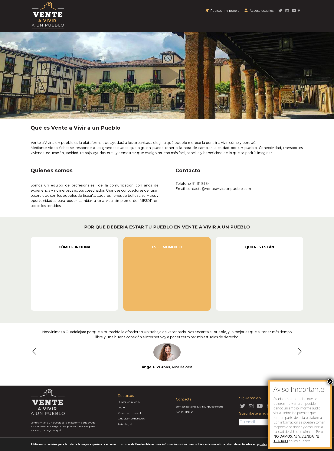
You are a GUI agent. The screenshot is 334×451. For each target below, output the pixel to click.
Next (298, 350)
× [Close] (330, 381)
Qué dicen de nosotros (131, 418)
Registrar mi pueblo (130, 413)
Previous (33, 350)
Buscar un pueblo (129, 401)
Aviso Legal (125, 424)
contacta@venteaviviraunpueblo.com (199, 406)
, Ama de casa (167, 367)
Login (121, 407)
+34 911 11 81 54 (185, 411)
